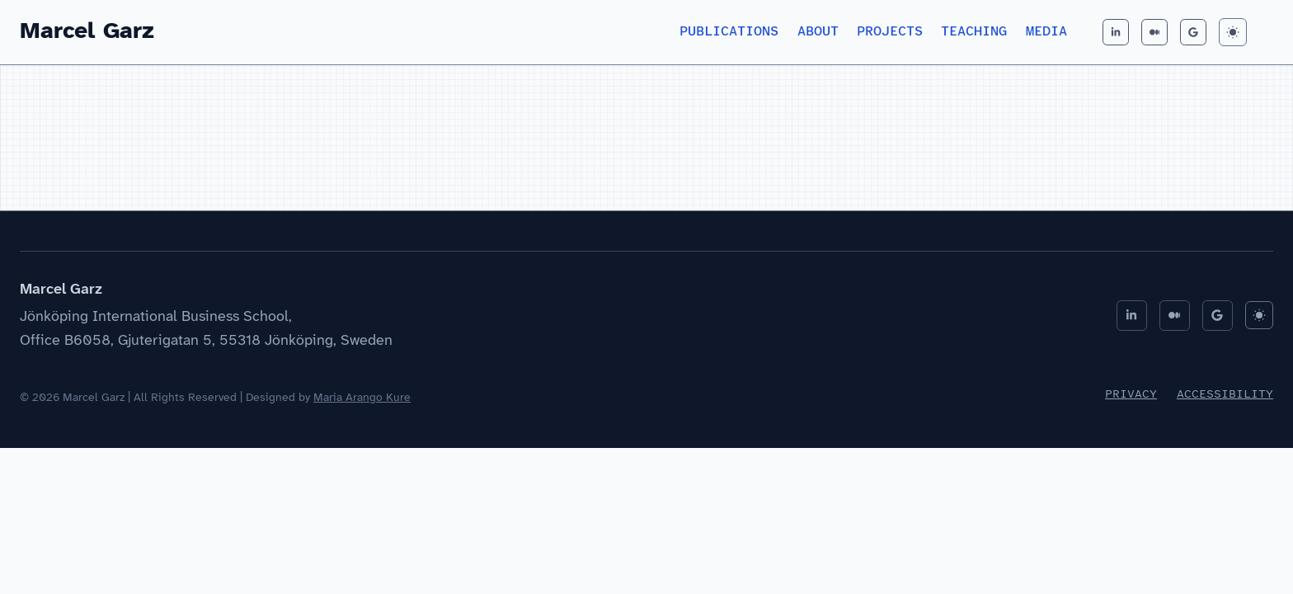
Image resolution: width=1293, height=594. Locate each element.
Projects (890, 32)
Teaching (974, 32)
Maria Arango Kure (362, 398)
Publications (728, 32)
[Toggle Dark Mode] (1233, 32)
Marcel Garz (87, 32)
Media (1046, 32)
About (818, 32)
